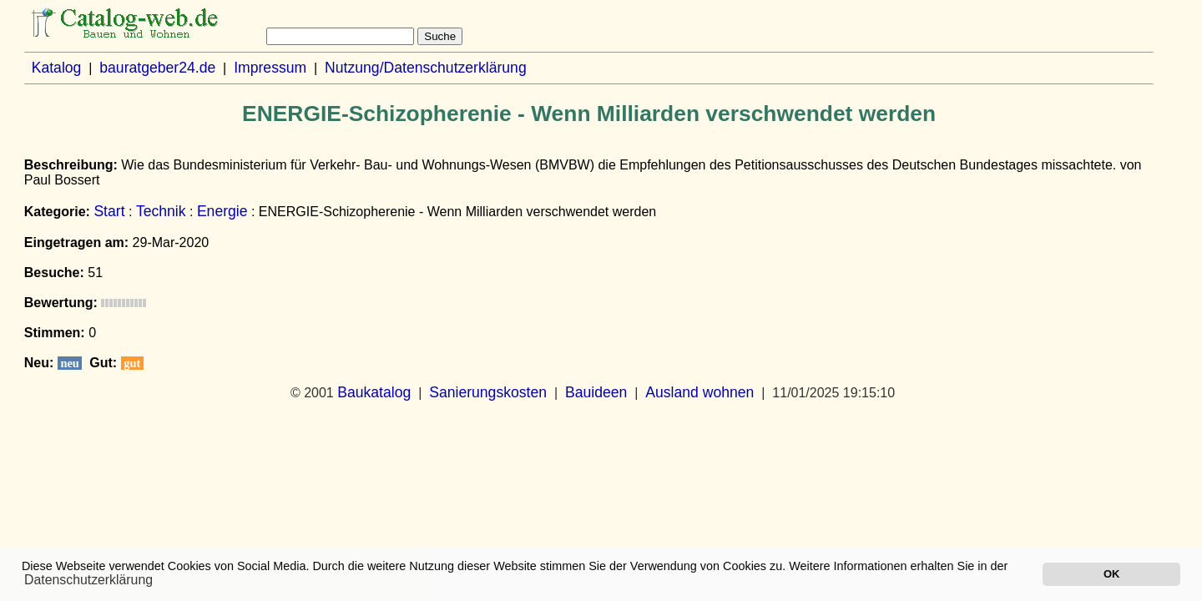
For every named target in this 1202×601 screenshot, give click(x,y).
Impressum (270, 67)
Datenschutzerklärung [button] (88, 580)
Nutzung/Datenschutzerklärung (426, 67)
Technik (161, 211)
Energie (222, 211)
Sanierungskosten (488, 392)
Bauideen (596, 392)
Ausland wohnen (699, 392)
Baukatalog (374, 392)
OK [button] (1111, 574)
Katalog (57, 67)
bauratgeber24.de (157, 67)
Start (108, 211)
